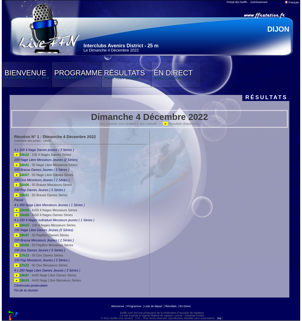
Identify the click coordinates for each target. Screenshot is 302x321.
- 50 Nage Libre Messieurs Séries (45, 165)
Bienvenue (117, 306)
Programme (134, 306)
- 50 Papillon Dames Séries (41, 235)
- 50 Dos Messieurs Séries (41, 265)
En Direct (185, 306)
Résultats (171, 306)
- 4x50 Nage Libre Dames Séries (45, 275)
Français (292, 2)
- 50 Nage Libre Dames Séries (43, 175)
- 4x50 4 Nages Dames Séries (43, 215)
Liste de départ (153, 306)
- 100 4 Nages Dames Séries (42, 154)
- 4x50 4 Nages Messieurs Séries (45, 210)
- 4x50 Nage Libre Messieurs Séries (47, 280)
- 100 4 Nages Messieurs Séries (45, 225)
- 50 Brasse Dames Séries (40, 195)
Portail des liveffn (237, 2)
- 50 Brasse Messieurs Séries (43, 185)
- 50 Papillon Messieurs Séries (43, 245)
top (220, 318)
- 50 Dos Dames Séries (38, 255)
